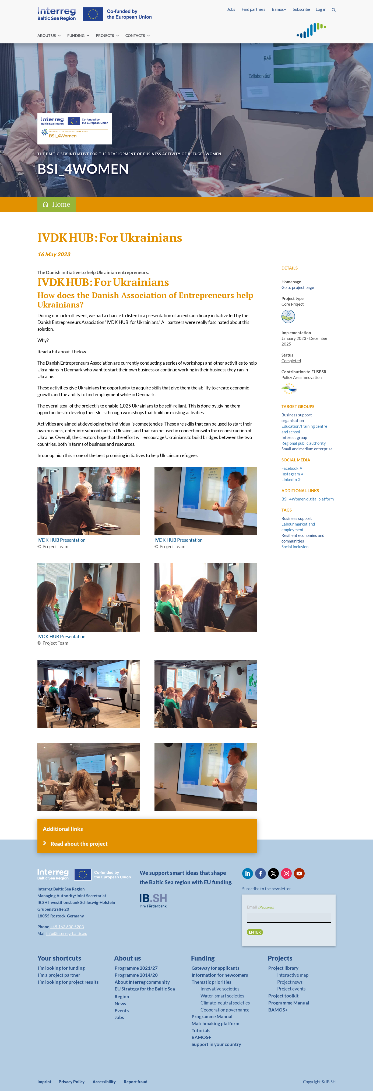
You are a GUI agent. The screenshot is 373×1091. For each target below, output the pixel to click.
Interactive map (292, 975)
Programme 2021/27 (136, 968)
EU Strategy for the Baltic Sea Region (145, 992)
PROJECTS (105, 36)
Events (122, 1010)
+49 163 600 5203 (67, 926)
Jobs (231, 9)
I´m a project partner (59, 975)
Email (260, 907)
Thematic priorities (211, 982)
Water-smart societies (222, 996)
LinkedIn (289, 479)
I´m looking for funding (61, 968)
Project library (283, 968)
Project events (291, 989)
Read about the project (79, 843)
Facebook (289, 468)
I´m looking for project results (68, 982)
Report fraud (135, 1081)
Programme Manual (212, 1016)
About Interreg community (142, 982)
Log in (321, 9)
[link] (64, 959)
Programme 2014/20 (136, 975)
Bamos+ (279, 9)
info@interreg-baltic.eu (66, 933)
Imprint (44, 1081)
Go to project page (297, 287)
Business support (296, 518)
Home (61, 204)
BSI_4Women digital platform (307, 498)
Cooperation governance (224, 1010)
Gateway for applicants (215, 968)
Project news (289, 982)
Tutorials (201, 1030)
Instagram (290, 473)
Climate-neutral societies (225, 1003)
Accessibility (104, 1081)
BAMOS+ (201, 1037)
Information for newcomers (220, 975)
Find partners (253, 9)
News (120, 1003)
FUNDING (76, 36)
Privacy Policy (72, 1081)
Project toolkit (283, 996)
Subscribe (301, 9)
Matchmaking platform (215, 1023)
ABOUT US (46, 36)
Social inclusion (294, 546)
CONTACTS (135, 36)
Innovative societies (219, 989)
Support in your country (216, 1044)
